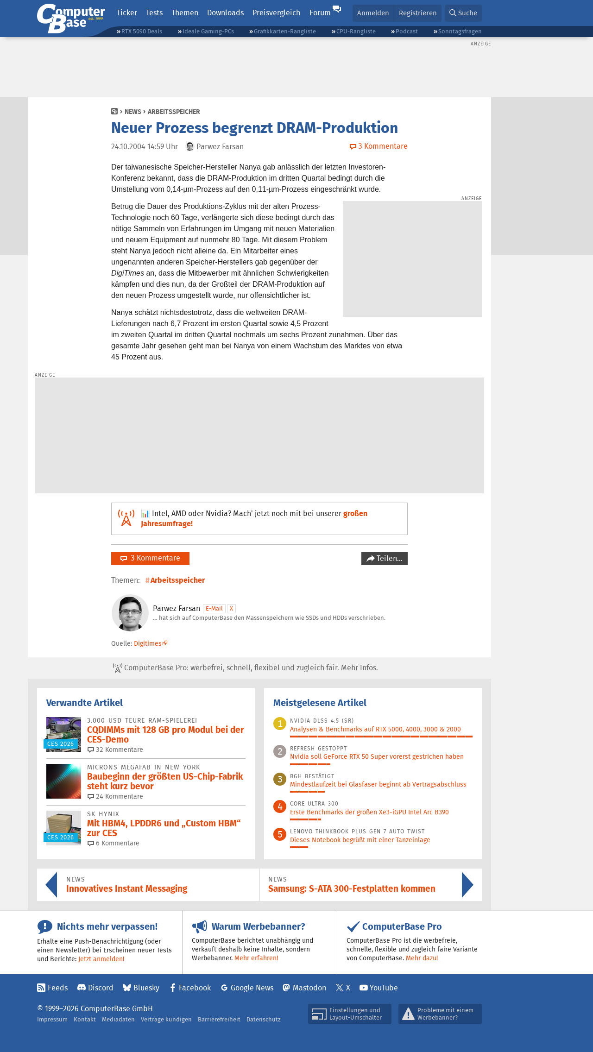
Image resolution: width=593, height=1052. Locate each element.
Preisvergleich (276, 12)
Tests (154, 12)
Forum (320, 12)
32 (115, 749)
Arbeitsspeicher (174, 111)
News (133, 111)
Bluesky (146, 988)
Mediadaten (118, 1019)
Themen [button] (184, 12)
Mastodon (309, 988)
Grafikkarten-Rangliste (285, 31)
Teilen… (389, 558)
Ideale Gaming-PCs (208, 31)
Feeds (58, 988)
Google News (252, 988)
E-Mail (214, 608)
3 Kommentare (150, 558)
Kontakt (85, 1019)
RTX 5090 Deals (141, 31)
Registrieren (418, 13)
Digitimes (148, 643)
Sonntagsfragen (460, 31)
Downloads (225, 12)
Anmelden (373, 13)
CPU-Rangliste (356, 31)
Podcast (407, 31)
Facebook (195, 988)
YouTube (384, 988)
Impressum (52, 1019)
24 (115, 796)
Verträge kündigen (166, 1019)
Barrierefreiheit (219, 1019)
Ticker (127, 12)
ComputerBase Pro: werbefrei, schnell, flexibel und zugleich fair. (245, 668)
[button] (463, 13)
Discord (101, 988)
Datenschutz (263, 1019)
